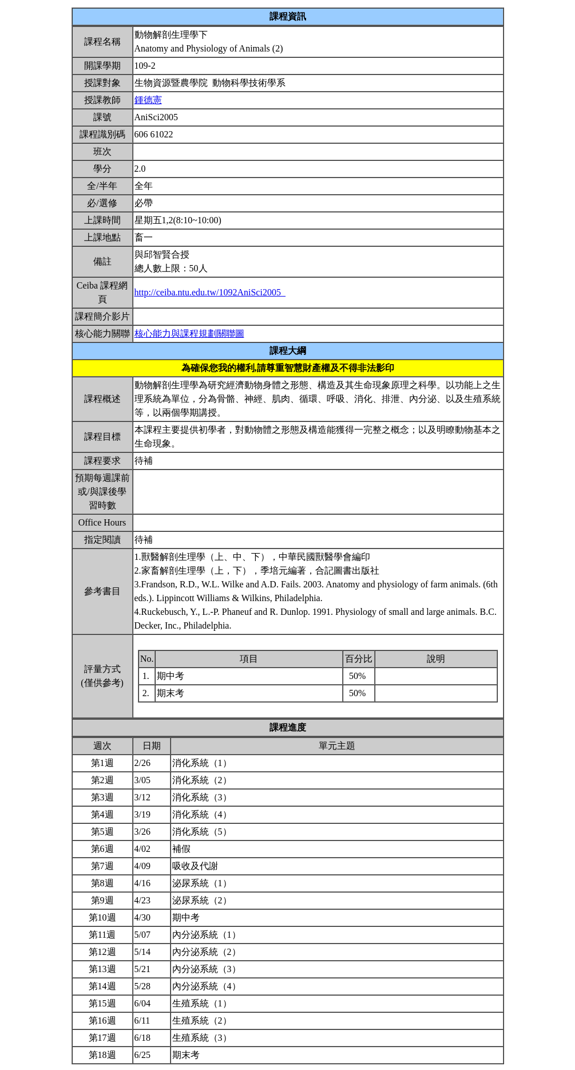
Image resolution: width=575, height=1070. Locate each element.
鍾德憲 (148, 100)
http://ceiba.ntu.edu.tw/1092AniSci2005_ (209, 292)
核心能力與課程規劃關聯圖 (189, 333)
